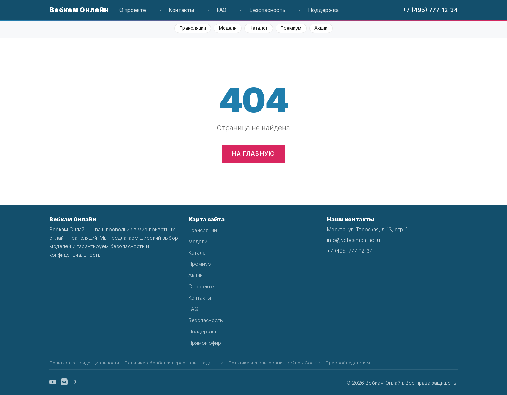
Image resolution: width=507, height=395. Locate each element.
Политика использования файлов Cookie (274, 362)
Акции (320, 28)
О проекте (132, 10)
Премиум (291, 28)
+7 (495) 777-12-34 (430, 9)
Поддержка (323, 10)
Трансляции (193, 28)
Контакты (181, 10)
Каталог (259, 28)
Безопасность (267, 10)
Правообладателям (348, 362)
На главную (253, 153)
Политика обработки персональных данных (174, 362)
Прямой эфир (204, 343)
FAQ (221, 10)
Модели (228, 28)
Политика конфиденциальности (84, 362)
